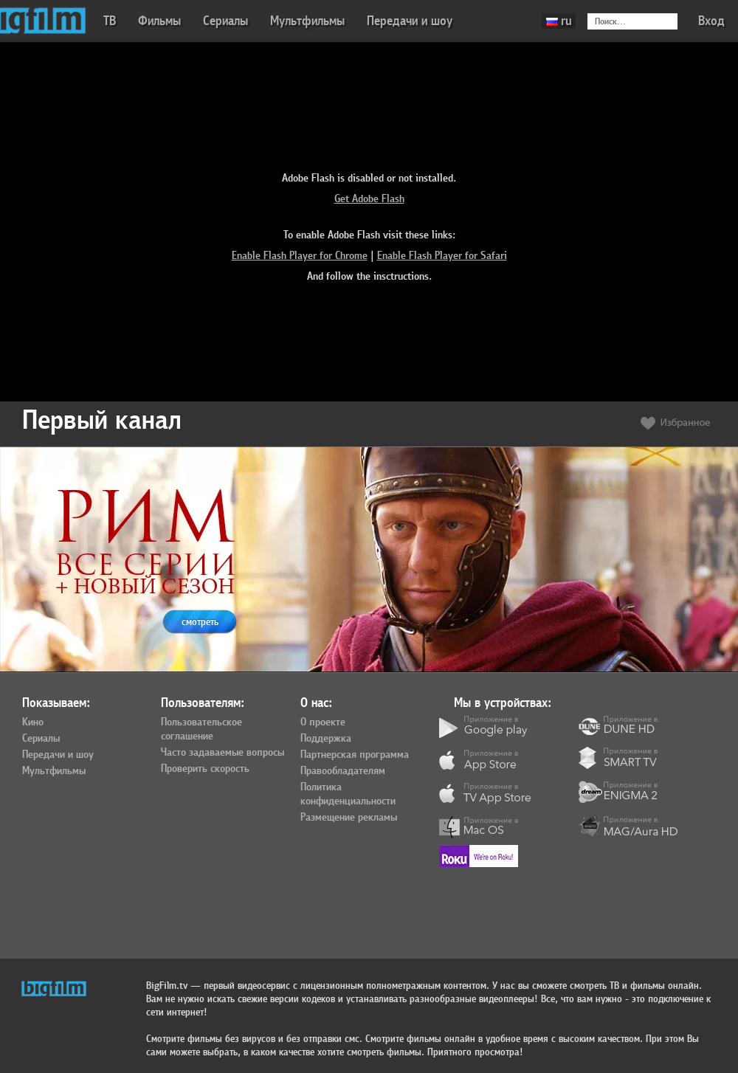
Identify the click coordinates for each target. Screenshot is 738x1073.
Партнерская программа (354, 755)
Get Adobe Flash (369, 199)
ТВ (109, 21)
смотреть (200, 621)
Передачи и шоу (409, 21)
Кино (33, 722)
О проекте (322, 722)
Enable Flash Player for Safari (442, 256)
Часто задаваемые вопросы (222, 752)
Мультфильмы (307, 21)
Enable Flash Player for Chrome (300, 256)
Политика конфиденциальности (348, 794)
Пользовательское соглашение (201, 729)
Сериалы (225, 21)
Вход (711, 21)
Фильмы (159, 21)
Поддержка (325, 738)
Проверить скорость (205, 769)
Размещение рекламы (348, 817)
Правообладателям (342, 771)
